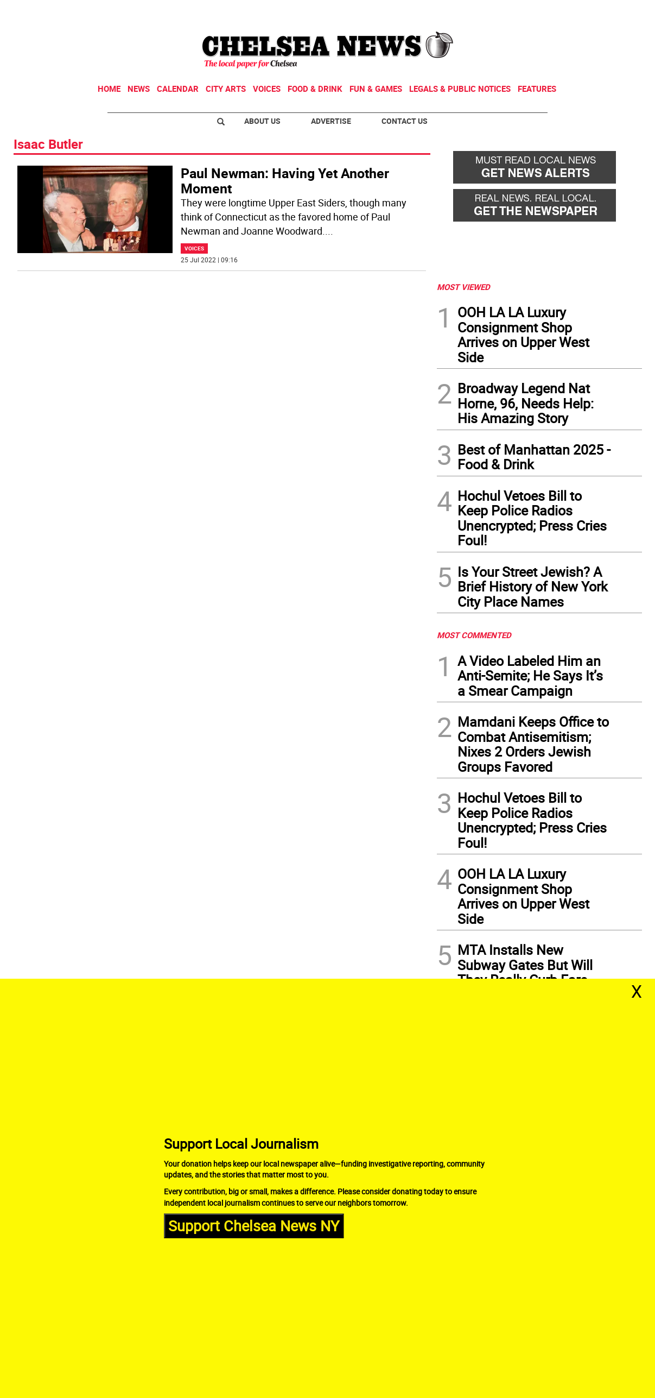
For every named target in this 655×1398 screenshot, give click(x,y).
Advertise (331, 121)
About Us (262, 121)
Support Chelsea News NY (253, 1226)
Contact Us (404, 121)
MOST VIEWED (463, 286)
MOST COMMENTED (474, 634)
